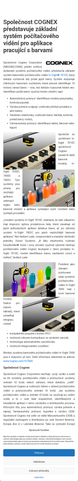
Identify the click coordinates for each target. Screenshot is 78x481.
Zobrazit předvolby (39, 470)
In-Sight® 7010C (58, 75)
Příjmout (39, 452)
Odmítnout (39, 461)
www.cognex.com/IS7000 (18, 361)
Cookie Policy (39, 477)
